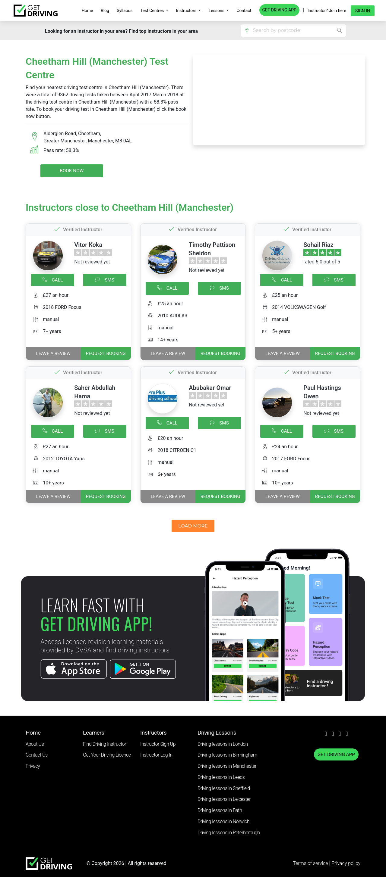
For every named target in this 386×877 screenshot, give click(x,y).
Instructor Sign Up (158, 744)
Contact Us (37, 755)
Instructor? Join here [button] (327, 10)
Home (87, 10)
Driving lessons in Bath (220, 810)
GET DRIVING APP (279, 10)
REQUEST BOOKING (106, 353)
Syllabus (124, 10)
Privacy (33, 766)
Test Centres (152, 10)
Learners (93, 732)
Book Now (72, 170)
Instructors (187, 10)
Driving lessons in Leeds (221, 777)
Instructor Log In (156, 755)
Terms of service (311, 863)
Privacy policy (345, 863)
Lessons (217, 10)
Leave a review (53, 353)
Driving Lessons (217, 732)
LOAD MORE (193, 526)
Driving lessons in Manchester (227, 766)
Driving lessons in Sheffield (224, 788)
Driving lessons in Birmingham (227, 755)
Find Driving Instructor (104, 744)
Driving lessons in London (223, 744)
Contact (243, 10)
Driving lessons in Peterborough (229, 832)
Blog (105, 10)
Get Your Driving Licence (107, 755)
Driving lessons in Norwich (223, 821)
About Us (35, 744)
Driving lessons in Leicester (224, 799)
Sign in (362, 10)
